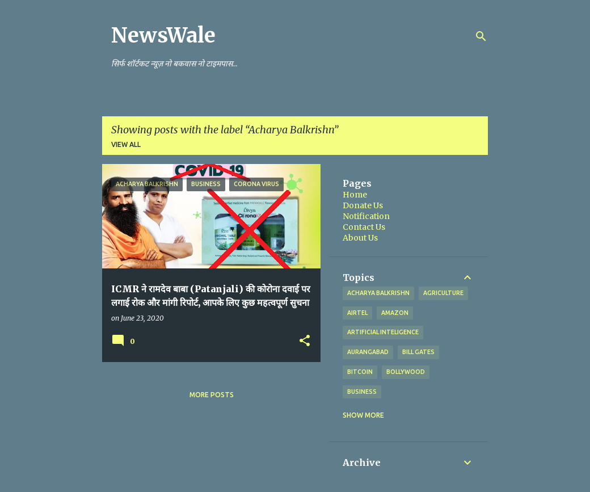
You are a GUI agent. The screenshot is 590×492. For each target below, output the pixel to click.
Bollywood (405, 371)
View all (126, 144)
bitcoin (360, 371)
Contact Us (364, 227)
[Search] (481, 36)
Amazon (394, 312)
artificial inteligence (383, 332)
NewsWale (163, 35)
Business (362, 391)
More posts (211, 394)
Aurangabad (368, 351)
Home (355, 195)
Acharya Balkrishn (378, 292)
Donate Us (363, 205)
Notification (366, 216)
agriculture (443, 292)
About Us (360, 238)
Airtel (357, 312)
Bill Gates (418, 351)
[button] (304, 341)
